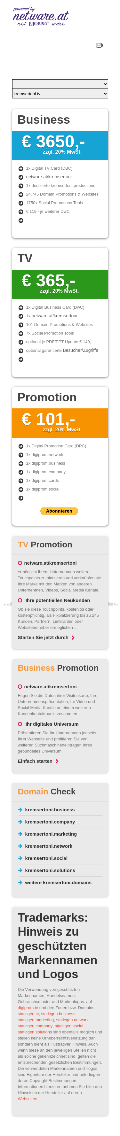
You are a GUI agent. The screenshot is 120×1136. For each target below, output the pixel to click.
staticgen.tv (28, 1013)
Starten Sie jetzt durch (46, 637)
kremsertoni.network (49, 846)
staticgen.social (69, 1026)
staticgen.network (72, 1019)
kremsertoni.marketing (51, 834)
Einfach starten (38, 761)
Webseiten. (28, 1098)
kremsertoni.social (46, 858)
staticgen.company (35, 1026)
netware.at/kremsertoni (49, 176)
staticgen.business (58, 1013)
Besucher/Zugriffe (80, 350)
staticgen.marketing (36, 1019)
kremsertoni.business (50, 809)
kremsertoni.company (50, 821)
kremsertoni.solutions (50, 870)
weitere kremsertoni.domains (58, 882)
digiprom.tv (28, 1007)
